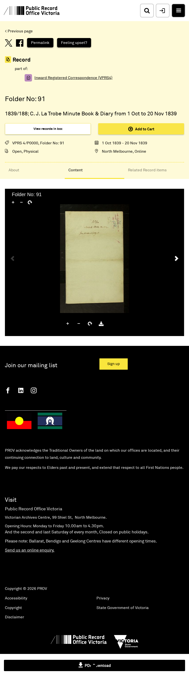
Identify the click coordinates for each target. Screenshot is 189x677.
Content (75, 170)
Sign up (113, 364)
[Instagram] (34, 390)
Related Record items (147, 170)
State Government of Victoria (122, 608)
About (14, 170)
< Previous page (19, 31)
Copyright (13, 608)
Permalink (40, 43)
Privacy (103, 598)
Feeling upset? (74, 43)
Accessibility (16, 598)
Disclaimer (14, 617)
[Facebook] (8, 390)
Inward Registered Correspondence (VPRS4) (73, 78)
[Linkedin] (20, 390)
